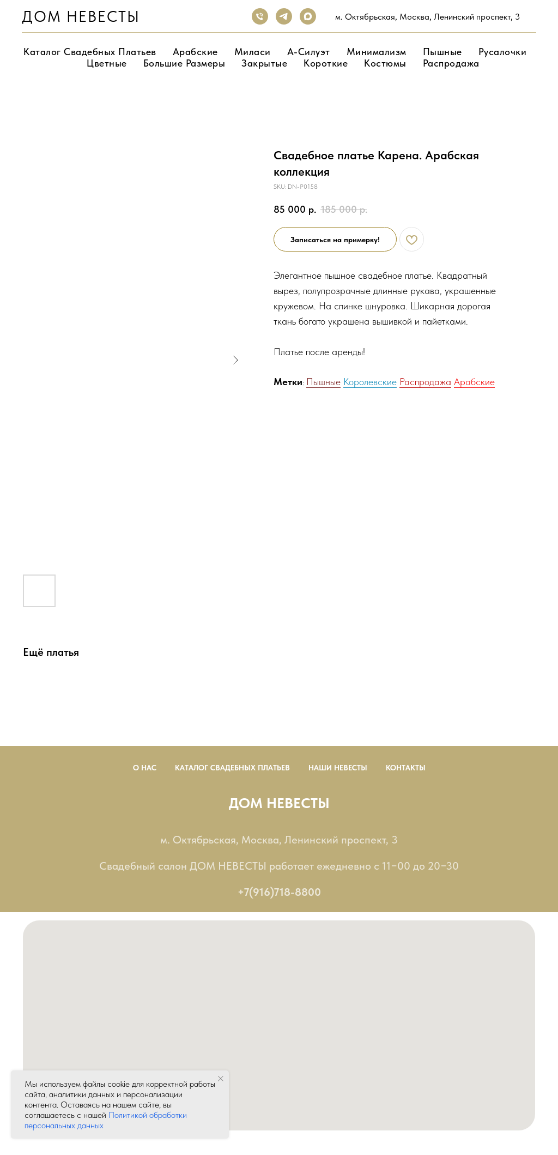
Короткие (326, 63)
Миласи (252, 51)
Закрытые (264, 63)
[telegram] (284, 16)
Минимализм (377, 51)
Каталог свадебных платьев (89, 51)
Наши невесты (337, 767)
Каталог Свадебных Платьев (232, 767)
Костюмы (385, 63)
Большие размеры (184, 63)
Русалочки (502, 51)
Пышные (442, 51)
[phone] (260, 16)
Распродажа (451, 63)
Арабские (195, 51)
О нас (144, 767)
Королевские (370, 381)
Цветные (107, 63)
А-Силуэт (308, 51)
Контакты (406, 767)
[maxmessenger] (308, 16)
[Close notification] (220, 1078)
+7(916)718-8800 (279, 892)
